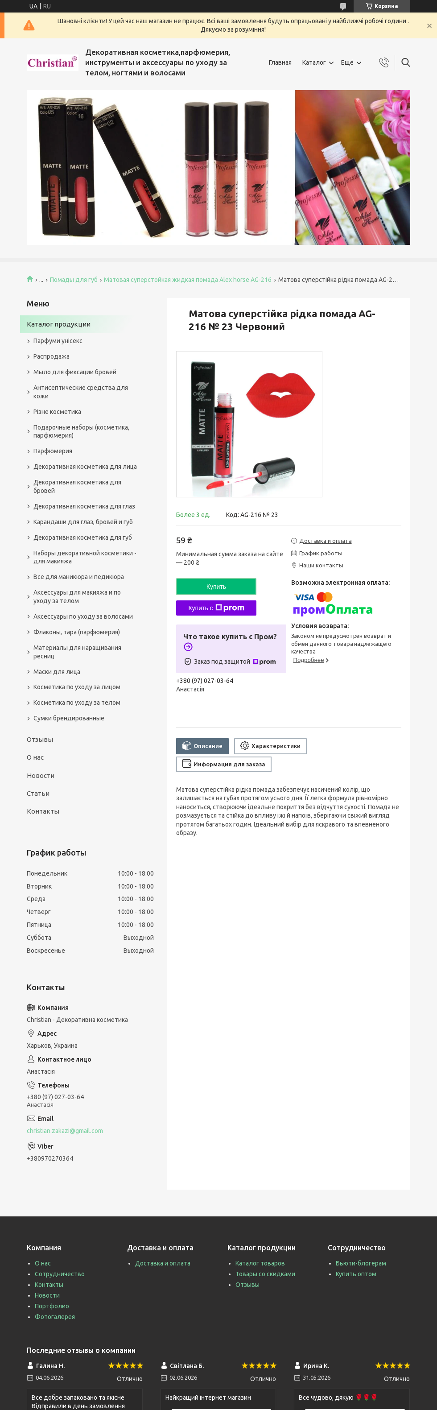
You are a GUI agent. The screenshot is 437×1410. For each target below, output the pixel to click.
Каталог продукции (59, 324)
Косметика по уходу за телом (76, 702)
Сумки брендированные (68, 718)
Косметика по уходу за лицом (76, 687)
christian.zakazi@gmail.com (65, 1130)
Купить (216, 586)
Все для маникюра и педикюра (78, 576)
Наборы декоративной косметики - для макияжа (84, 557)
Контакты (43, 811)
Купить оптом (356, 1274)
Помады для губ (74, 279)
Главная (280, 62)
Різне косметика (57, 411)
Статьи (38, 793)
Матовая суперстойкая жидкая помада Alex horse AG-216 (188, 279)
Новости (40, 775)
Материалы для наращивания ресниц (77, 652)
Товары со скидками (265, 1274)
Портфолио (52, 1306)
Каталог (314, 62)
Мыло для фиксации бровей (74, 372)
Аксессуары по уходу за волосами (83, 616)
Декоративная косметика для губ (82, 537)
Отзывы (40, 739)
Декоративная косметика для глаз (84, 506)
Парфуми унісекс (57, 340)
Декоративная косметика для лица (85, 466)
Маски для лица (56, 671)
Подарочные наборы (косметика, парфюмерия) (81, 431)
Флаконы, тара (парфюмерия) (76, 632)
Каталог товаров (260, 1263)
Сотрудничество (60, 1274)
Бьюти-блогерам (361, 1263)
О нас (35, 757)
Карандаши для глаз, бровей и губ (83, 521)
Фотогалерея (55, 1316)
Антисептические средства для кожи (80, 392)
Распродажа (51, 356)
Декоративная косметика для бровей (77, 486)
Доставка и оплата (162, 1263)
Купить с (216, 608)
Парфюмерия (52, 451)
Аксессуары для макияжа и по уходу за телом (77, 596)
